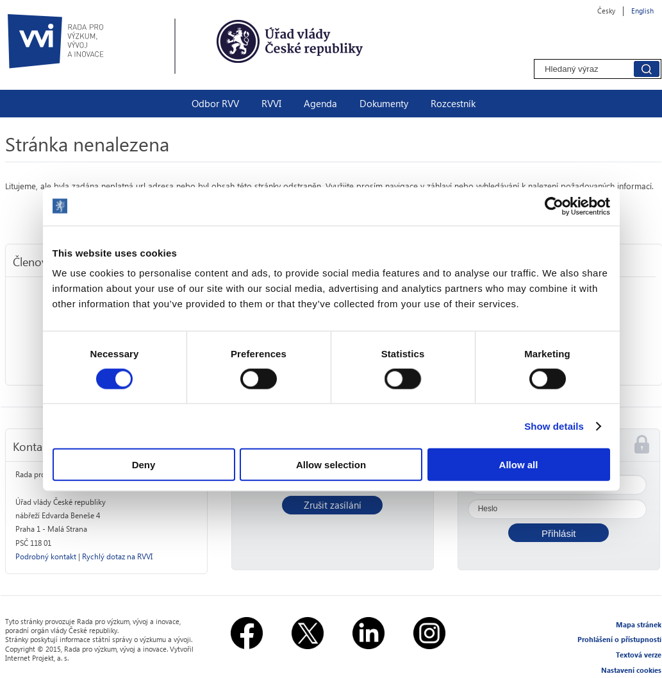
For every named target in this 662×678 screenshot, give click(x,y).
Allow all (518, 464)
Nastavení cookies (631, 670)
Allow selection (331, 464)
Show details (554, 425)
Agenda (320, 103)
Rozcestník (453, 103)
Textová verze (638, 654)
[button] (558, 532)
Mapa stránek (638, 624)
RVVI (271, 103)
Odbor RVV (215, 103)
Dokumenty (384, 103)
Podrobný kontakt (45, 556)
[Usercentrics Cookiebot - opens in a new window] (554, 206)
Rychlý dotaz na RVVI (117, 556)
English (642, 10)
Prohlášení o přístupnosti (619, 639)
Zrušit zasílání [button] (332, 504)
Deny (144, 464)
